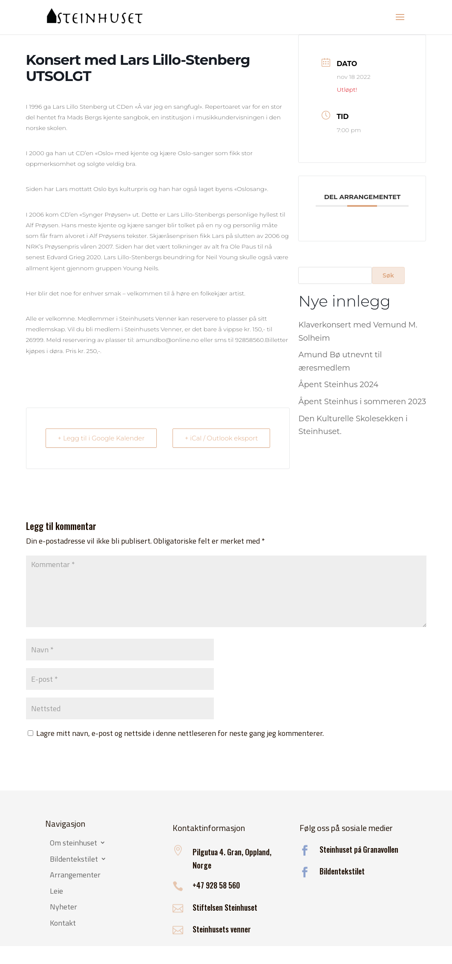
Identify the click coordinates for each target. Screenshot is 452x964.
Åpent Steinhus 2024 (338, 384)
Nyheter (63, 907)
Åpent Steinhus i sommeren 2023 (362, 401)
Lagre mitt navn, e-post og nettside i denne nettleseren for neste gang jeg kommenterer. (180, 733)
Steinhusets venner (222, 929)
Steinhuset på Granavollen (359, 849)
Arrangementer (75, 875)
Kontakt (63, 923)
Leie (56, 891)
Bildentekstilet (74, 859)
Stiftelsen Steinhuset (225, 907)
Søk (388, 275)
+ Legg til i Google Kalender (101, 438)
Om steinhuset (73, 843)
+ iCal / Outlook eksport (221, 438)
